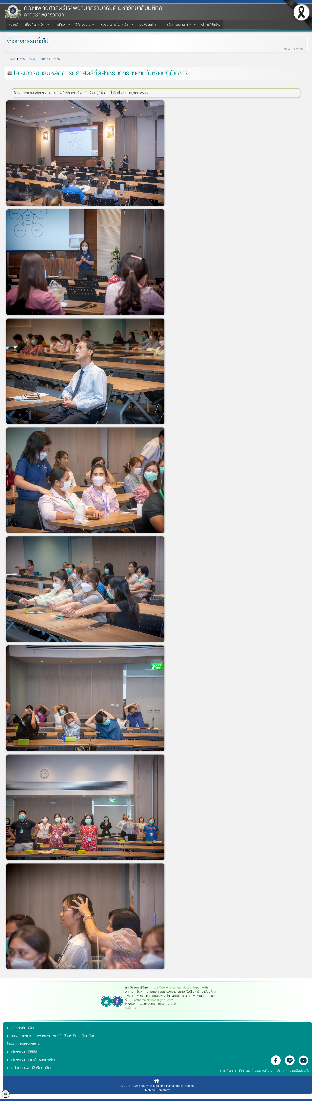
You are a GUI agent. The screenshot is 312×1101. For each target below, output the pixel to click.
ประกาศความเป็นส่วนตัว (293, 1070)
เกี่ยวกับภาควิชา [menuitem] (36, 26)
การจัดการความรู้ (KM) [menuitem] (179, 26)
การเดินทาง (228, 1070)
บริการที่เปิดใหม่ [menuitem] (211, 24)
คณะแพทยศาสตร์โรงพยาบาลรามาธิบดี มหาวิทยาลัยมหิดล (93, 8)
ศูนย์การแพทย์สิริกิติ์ (22, 1052)
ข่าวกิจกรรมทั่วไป (22, 41)
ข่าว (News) (27, 59)
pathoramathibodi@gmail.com (153, 1000)
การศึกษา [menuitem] (61, 26)
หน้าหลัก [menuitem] (14, 24)
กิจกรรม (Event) (50, 59)
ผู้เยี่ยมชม (131, 1008)
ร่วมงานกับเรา (264, 1070)
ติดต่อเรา (245, 1070)
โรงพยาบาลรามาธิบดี (23, 1044)
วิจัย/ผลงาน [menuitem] (84, 26)
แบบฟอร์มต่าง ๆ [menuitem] (148, 24)
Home (11, 59)
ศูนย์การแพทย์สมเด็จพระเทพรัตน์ (31, 1060)
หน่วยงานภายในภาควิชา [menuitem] (115, 26)
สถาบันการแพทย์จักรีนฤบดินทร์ (30, 1068)
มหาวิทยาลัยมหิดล (21, 1028)
